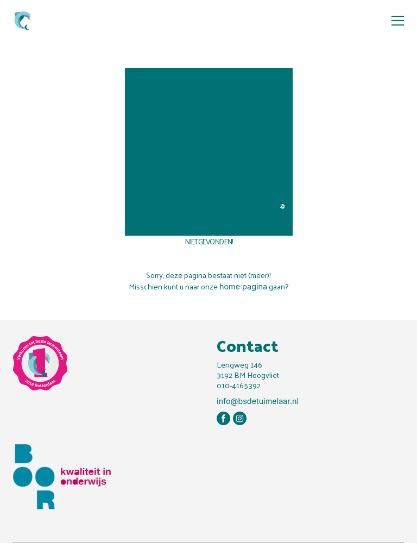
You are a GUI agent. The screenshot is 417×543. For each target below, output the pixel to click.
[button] (397, 20)
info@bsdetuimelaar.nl (258, 401)
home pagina (243, 286)
